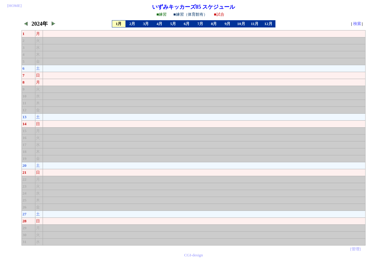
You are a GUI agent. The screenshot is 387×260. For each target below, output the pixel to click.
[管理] (355, 249)
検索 (357, 23)
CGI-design (193, 255)
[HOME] (14, 5)
